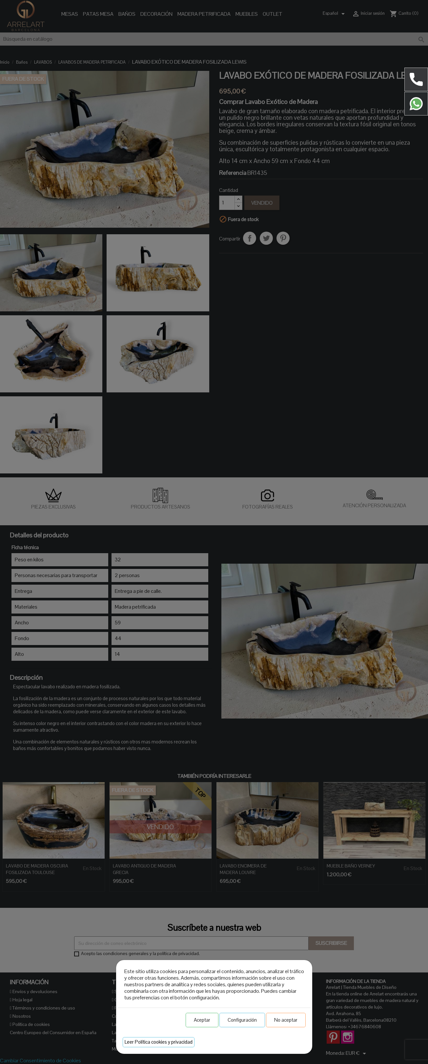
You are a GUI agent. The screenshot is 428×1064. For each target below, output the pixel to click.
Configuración (242, 1020)
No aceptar (285, 1020)
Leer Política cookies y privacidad (159, 1042)
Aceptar (202, 1020)
